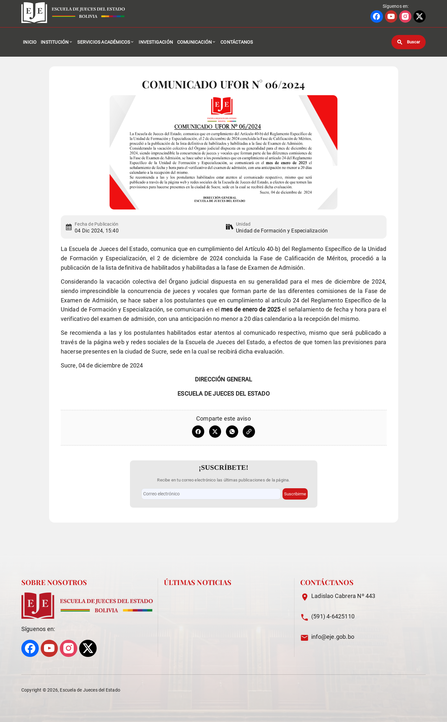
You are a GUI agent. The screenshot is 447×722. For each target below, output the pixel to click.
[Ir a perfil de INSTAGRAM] (405, 16)
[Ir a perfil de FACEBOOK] (376, 16)
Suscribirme (295, 493)
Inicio (30, 42)
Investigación (156, 42)
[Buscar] (408, 42)
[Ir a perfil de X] (419, 16)
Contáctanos (236, 42)
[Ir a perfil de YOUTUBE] (391, 16)
